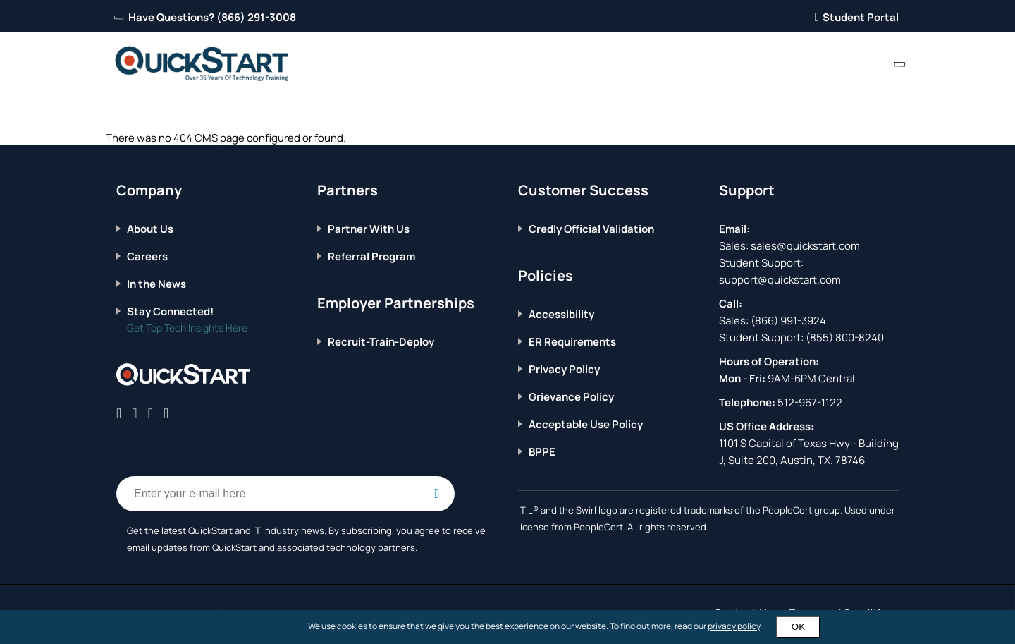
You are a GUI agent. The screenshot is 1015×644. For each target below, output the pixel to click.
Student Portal (857, 17)
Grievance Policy (571, 396)
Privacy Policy (564, 369)
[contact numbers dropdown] (899, 64)
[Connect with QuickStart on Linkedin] (150, 413)
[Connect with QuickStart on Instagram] (166, 413)
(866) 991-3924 (788, 320)
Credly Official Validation (591, 228)
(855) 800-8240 (845, 337)
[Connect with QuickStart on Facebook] (118, 413)
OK (798, 626)
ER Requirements (572, 341)
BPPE (542, 451)
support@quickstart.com (780, 279)
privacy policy (734, 626)
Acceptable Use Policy (586, 424)
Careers (147, 256)
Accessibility (561, 314)
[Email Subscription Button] (437, 493)
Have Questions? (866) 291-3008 (206, 17)
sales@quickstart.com (804, 245)
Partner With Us (369, 228)
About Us (150, 228)
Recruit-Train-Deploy (381, 341)
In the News (156, 284)
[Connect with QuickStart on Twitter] (134, 413)
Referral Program (371, 256)
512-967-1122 (808, 402)
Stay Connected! (170, 311)
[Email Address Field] (285, 493)
